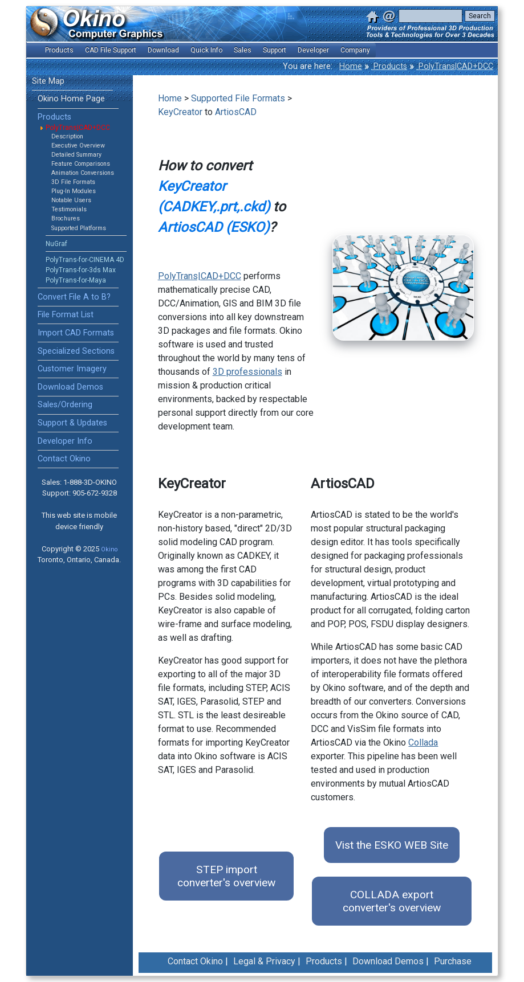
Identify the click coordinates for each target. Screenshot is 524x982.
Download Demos (70, 387)
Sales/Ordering (65, 405)
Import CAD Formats (76, 333)
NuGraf (56, 244)
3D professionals (247, 371)
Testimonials (69, 209)
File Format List (66, 315)
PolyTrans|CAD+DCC (454, 66)
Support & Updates (72, 423)
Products (389, 66)
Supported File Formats (238, 98)
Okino (109, 549)
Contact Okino (64, 459)
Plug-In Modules (73, 191)
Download (163, 50)
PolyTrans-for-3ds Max (81, 270)
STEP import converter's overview (226, 876)
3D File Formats (73, 182)
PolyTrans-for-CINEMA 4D (85, 260)
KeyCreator (180, 112)
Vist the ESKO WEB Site (391, 845)
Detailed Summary (76, 154)
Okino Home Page (71, 99)
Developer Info (65, 441)
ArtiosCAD (236, 112)
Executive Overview (78, 145)
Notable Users (71, 200)
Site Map (48, 81)
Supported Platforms (78, 228)
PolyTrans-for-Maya (76, 280)
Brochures (65, 218)
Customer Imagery (72, 369)
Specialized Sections (76, 351)
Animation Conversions (82, 173)
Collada (423, 742)
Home (350, 66)
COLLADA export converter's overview (392, 901)
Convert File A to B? (74, 297)
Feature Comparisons (80, 163)
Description (67, 136)
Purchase (453, 961)
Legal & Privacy (264, 961)
